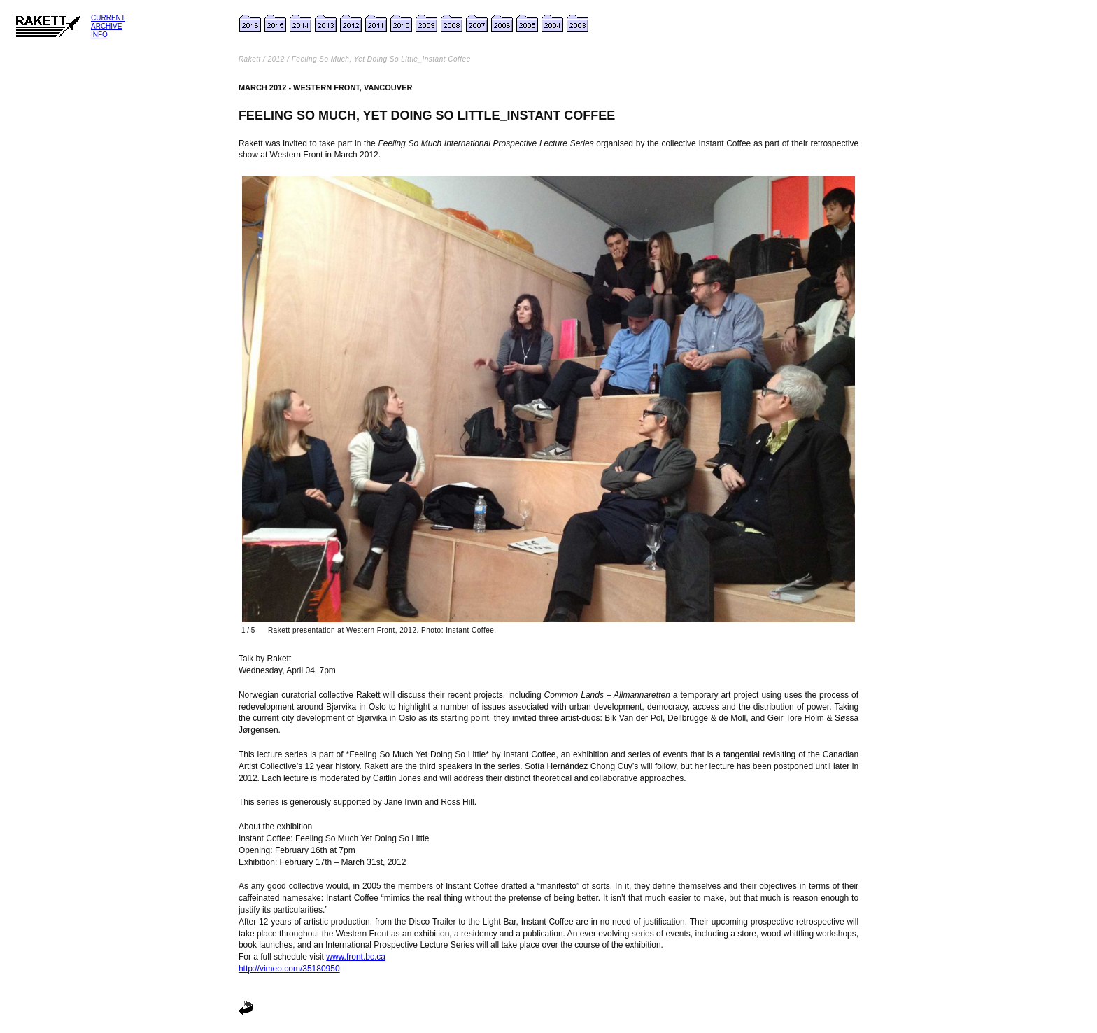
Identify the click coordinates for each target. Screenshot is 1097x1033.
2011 (377, 23)
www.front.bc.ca (355, 957)
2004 (553, 23)
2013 (326, 23)
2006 (503, 23)
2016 (251, 23)
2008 (452, 23)
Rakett (250, 59)
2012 (352, 23)
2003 (578, 23)
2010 (402, 23)
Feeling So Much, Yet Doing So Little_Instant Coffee (381, 59)
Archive (106, 26)
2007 (477, 23)
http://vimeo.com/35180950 (289, 969)
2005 (528, 23)
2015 (276, 23)
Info (99, 34)
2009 (427, 23)
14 (296, 23)
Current (108, 18)
